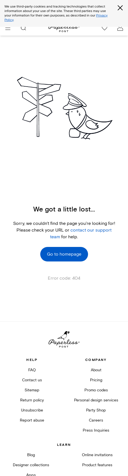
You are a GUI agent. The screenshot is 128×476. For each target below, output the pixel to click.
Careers (96, 420)
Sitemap (32, 390)
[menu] (8, 28)
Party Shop (96, 410)
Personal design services (96, 400)
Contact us (32, 380)
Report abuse (32, 420)
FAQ (32, 370)
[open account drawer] (120, 28)
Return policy (32, 400)
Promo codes (96, 390)
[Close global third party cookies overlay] (120, 7)
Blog (31, 455)
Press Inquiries (96, 430)
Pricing (96, 380)
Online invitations (97, 455)
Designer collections (31, 465)
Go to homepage (64, 254)
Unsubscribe (32, 410)
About (96, 370)
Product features (97, 465)
